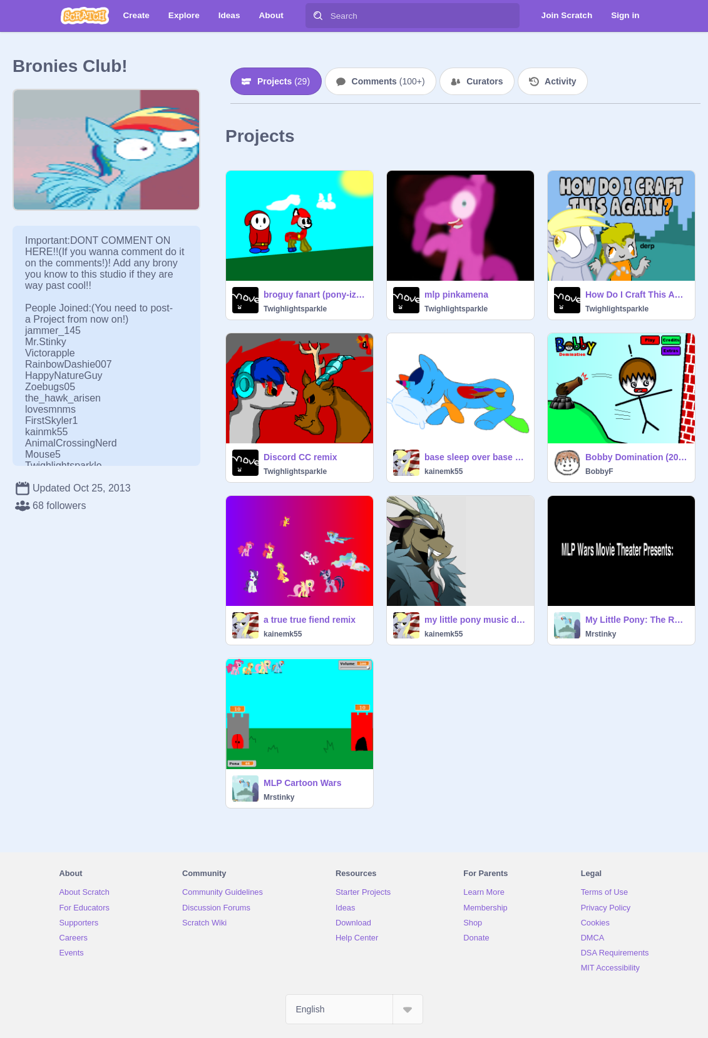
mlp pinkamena (456, 295)
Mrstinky (600, 634)
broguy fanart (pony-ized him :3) (315, 295)
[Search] (318, 15)
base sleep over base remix (475, 457)
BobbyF (599, 471)
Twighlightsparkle (295, 309)
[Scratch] (84, 15)
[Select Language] (354, 1009)
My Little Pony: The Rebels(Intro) (636, 620)
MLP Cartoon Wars (302, 783)
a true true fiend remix (310, 620)
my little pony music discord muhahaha (475, 620)
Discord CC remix (300, 457)
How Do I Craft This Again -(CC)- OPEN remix (636, 295)
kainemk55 (443, 471)
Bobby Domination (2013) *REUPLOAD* (636, 457)
